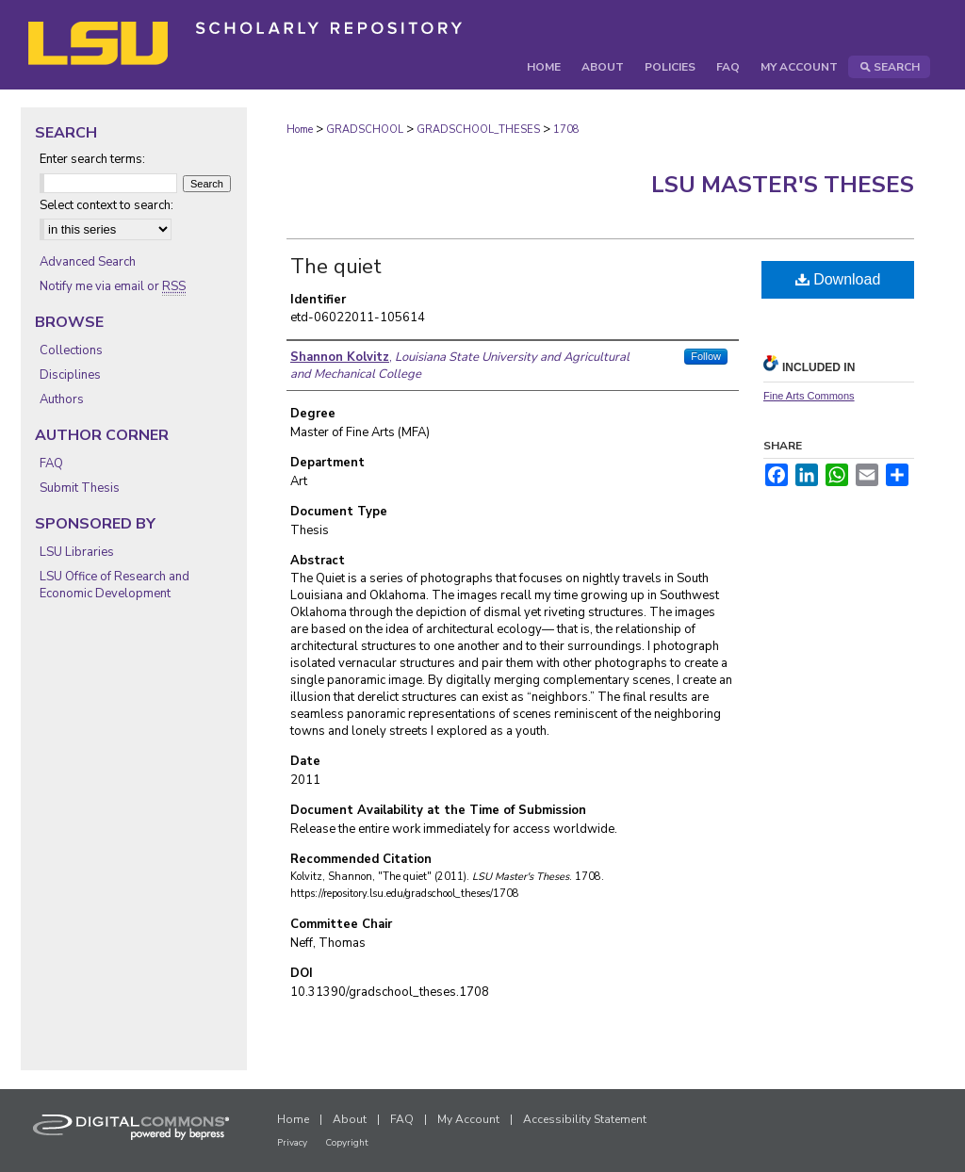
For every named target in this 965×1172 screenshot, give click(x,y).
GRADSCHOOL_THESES (478, 129)
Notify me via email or (113, 286)
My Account (468, 1119)
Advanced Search (88, 261)
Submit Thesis (80, 488)
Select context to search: (106, 205)
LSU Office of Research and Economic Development (114, 585)
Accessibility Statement (584, 1119)
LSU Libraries (77, 552)
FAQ (51, 463)
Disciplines (70, 374)
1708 (566, 129)
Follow (706, 356)
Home (299, 129)
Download (838, 279)
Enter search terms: (92, 159)
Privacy (292, 1142)
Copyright (346, 1142)
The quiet (336, 266)
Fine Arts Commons (809, 395)
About (350, 1119)
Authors (62, 399)
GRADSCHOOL (364, 129)
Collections (71, 350)
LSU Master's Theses (782, 185)
